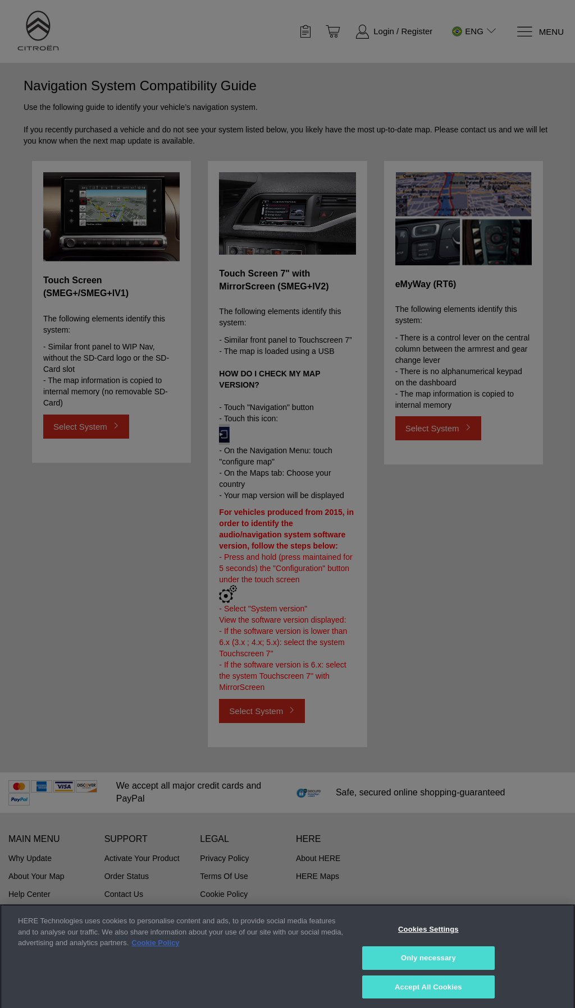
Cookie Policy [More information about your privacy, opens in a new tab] (155, 967)
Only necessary (428, 982)
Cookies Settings (428, 954)
